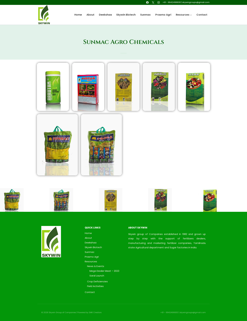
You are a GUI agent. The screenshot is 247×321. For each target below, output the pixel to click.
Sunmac (145, 15)
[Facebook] (147, 2)
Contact (201, 15)
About (90, 15)
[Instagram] (158, 2)
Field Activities (95, 286)
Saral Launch (96, 275)
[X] (153, 2)
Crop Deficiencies (97, 281)
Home (78, 15)
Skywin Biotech (126, 15)
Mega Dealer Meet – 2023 (104, 271)
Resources (91, 261)
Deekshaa (105, 15)
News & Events (95, 266)
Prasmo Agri (163, 15)
